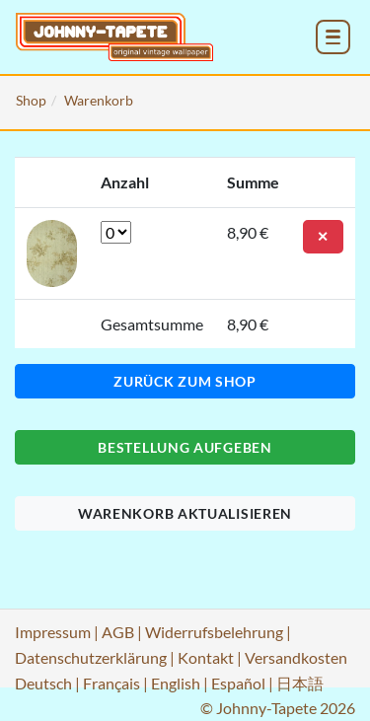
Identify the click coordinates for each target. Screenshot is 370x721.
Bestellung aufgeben (184, 447)
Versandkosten (296, 657)
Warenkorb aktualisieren (185, 513)
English (175, 683)
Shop (31, 100)
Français (111, 683)
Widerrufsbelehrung (214, 631)
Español (238, 683)
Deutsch (43, 683)
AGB (118, 631)
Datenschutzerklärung (91, 657)
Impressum (53, 631)
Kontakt (206, 657)
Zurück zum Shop (185, 381)
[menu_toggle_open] (333, 37)
